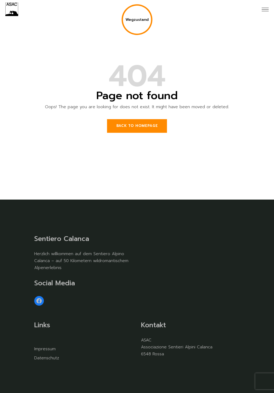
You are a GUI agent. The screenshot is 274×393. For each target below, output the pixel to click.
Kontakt (153, 325)
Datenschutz (46, 358)
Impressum (45, 349)
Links (42, 325)
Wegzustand (137, 19)
